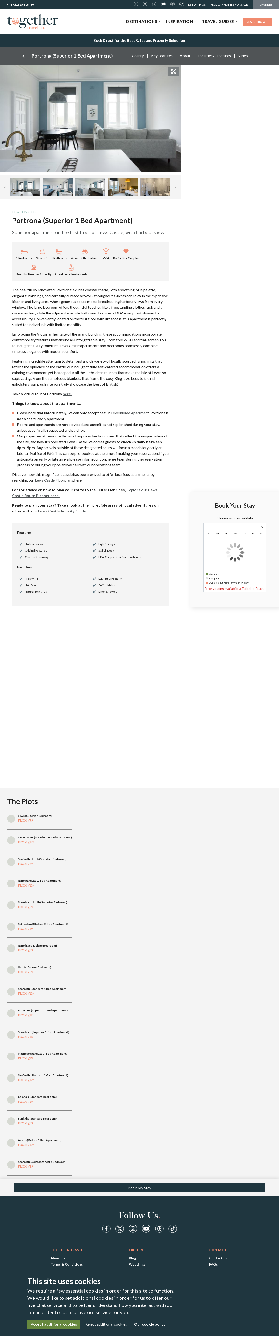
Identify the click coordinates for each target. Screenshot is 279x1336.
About (185, 55)
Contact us (218, 1258)
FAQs (213, 1264)
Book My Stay (139, 1187)
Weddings (137, 1264)
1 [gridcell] (261, 538)
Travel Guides (219, 21)
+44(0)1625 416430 (20, 4)
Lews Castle (23, 212)
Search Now (257, 21)
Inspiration (181, 21)
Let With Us (197, 4)
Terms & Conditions (67, 1264)
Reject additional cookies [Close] (106, 1324)
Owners (266, 4)
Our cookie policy (150, 1324)
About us (58, 1258)
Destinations (143, 21)
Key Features (162, 55)
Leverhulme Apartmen (129, 413)
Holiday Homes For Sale (229, 4)
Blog (132, 1258)
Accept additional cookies (54, 1324)
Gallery (138, 55)
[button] (25, 187)
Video (243, 55)
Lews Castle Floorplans (54, 480)
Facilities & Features (214, 55)
